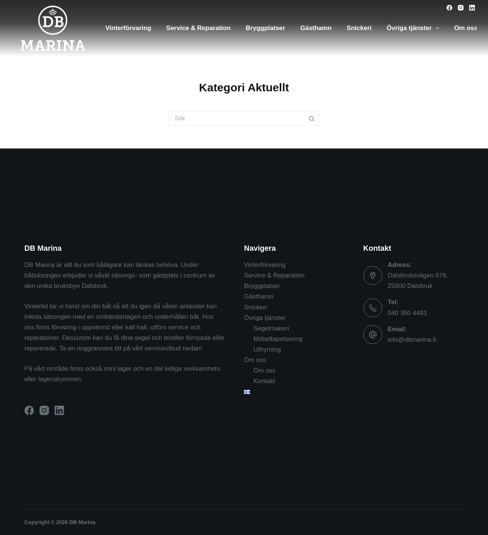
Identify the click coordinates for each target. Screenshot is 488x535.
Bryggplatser (265, 28)
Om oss (255, 360)
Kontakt (264, 381)
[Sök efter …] (236, 118)
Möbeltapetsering (277, 339)
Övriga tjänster (414, 28)
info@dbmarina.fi (412, 339)
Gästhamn (315, 28)
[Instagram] (461, 8)
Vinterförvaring (128, 28)
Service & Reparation (198, 28)
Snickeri (359, 28)
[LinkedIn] (472, 8)
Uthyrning (267, 349)
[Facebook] (449, 8)
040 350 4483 (407, 313)
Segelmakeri (271, 328)
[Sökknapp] (311, 118)
